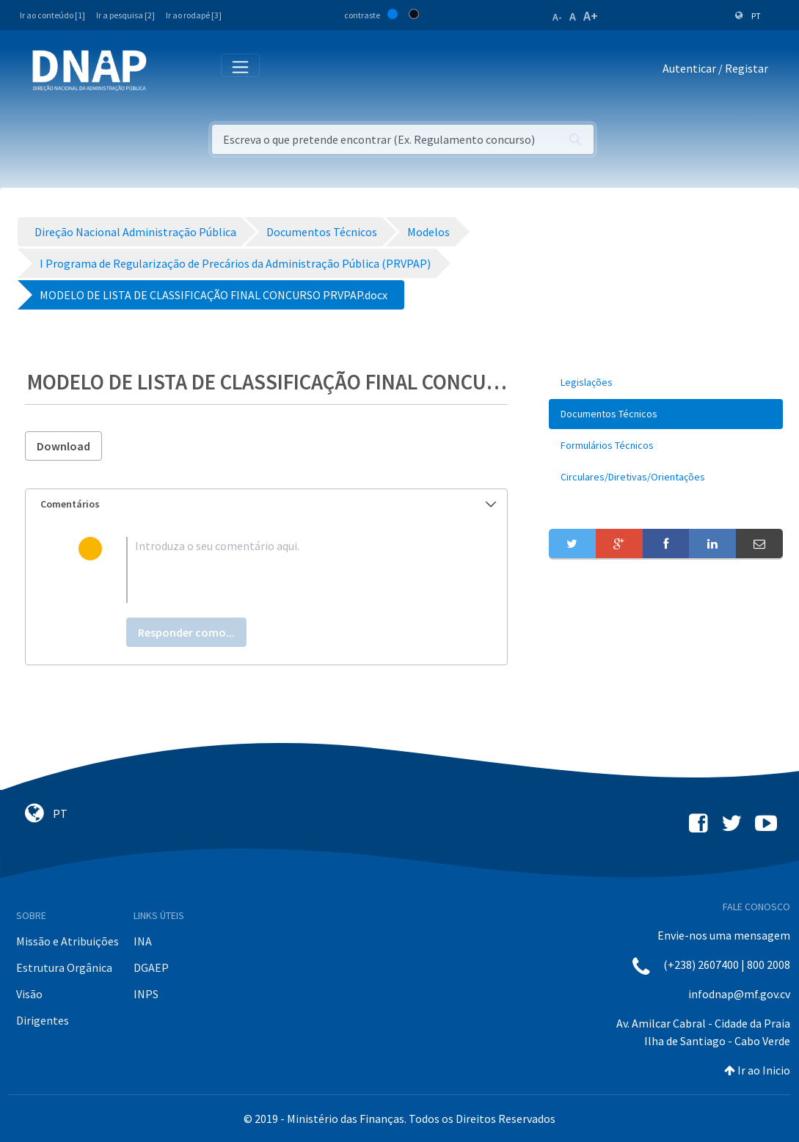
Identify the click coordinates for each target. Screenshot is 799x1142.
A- (557, 16)
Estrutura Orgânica (64, 967)
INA (143, 941)
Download (63, 446)
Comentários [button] (268, 503)
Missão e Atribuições (67, 941)
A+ (590, 15)
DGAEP (151, 967)
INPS (146, 994)
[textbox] (290, 570)
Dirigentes (42, 1020)
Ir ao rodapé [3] (194, 15)
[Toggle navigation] (167, 71)
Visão (29, 994)
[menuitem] (666, 382)
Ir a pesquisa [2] (125, 15)
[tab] (266, 504)
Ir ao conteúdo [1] (52, 15)
